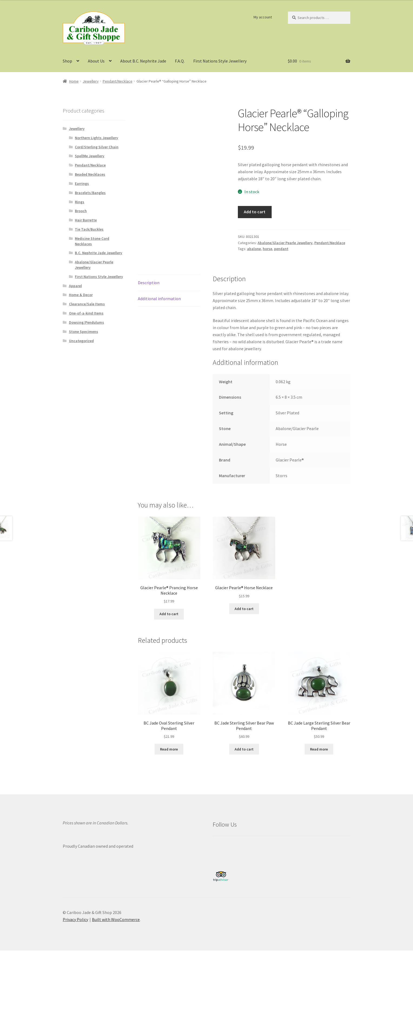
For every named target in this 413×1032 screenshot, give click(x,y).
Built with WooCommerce (116, 919)
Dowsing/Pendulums (86, 322)
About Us (96, 61)
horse (267, 248)
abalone (254, 248)
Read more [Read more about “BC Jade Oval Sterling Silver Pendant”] (169, 749)
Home (74, 81)
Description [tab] (148, 282)
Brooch (81, 210)
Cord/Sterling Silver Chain (96, 147)
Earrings (82, 183)
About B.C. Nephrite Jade (143, 61)
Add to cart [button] (168, 613)
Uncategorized (81, 340)
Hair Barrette (86, 220)
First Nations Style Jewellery (220, 61)
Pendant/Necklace (117, 81)
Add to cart (254, 211)
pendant (281, 248)
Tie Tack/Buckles (89, 229)
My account (263, 17)
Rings (79, 201)
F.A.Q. (180, 61)
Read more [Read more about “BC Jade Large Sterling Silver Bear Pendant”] (319, 749)
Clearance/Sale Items (87, 304)
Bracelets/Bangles (90, 192)
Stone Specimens (83, 331)
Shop (67, 61)
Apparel (75, 285)
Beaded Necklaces (90, 174)
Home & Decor (81, 294)
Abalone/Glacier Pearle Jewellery (285, 242)
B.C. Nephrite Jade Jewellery (98, 252)
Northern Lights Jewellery (96, 137)
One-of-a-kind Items (86, 313)
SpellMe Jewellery (89, 155)
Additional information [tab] (159, 298)
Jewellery (91, 81)
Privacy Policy (75, 919)
